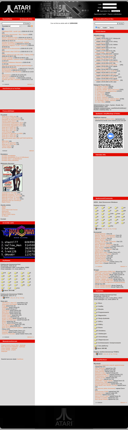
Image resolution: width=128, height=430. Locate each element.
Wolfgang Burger (100, 234)
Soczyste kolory (100, 393)
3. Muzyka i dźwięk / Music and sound (107, 89)
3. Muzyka (98, 309)
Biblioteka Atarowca (7, 163)
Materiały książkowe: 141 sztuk (12, 196)
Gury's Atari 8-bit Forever (10, 209)
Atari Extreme (6, 75)
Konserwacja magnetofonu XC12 (12, 125)
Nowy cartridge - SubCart (103, 52)
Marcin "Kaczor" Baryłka (102, 246)
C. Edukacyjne (100, 333)
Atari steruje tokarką (101, 399)
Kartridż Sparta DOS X (9, 121)
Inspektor (5, 332)
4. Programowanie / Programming (105, 91)
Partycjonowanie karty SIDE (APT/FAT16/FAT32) (17, 138)
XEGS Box (98, 394)
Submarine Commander (9, 304)
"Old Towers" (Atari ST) (9, 303)
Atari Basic (98, 37)
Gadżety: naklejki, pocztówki (104, 279)
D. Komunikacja (100, 336)
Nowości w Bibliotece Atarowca (12, 62)
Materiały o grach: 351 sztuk (11, 199)
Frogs (4, 306)
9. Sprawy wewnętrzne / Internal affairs (107, 99)
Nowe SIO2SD (99, 371)
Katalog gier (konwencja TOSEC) (12, 294)
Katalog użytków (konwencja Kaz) (105, 294)
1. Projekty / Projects (101, 86)
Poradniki (4, 115)
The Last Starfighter (8, 324)
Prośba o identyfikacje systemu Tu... (106, 77)
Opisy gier (4, 301)
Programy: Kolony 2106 (102, 276)
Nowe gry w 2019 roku (9, 129)
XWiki (3, 208)
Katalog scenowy (99, 205)
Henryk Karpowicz (101, 255)
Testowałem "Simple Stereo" (104, 380)
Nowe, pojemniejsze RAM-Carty (105, 271)
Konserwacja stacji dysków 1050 (12, 124)
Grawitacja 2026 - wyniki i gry (11, 31)
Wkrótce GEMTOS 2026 (9, 37)
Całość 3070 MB (8, 290)
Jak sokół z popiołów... (9, 78)
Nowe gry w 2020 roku (9, 127)
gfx (123, 210)
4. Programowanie (101, 312)
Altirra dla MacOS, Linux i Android (105, 71)
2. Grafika (98, 306)
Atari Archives (6, 213)
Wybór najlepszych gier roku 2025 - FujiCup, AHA (17, 54)
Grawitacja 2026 (100, 46)
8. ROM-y (98, 324)
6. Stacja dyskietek (101, 318)
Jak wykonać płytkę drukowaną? (105, 388)
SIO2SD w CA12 (100, 373)
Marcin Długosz (100, 240)
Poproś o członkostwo (115, 14)
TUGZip (22, 297)
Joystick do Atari (100, 377)
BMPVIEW (5, 141)
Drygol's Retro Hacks (8, 214)
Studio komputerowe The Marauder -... (107, 65)
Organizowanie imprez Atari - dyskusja (13, 345)
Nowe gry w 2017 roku (9, 130)
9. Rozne (98, 327)
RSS (30, 26)
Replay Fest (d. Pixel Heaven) (104, 55)
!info (111, 213)
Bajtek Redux (6, 202)
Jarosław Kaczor (100, 258)
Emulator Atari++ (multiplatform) (12, 159)
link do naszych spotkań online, (105, 119)
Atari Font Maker (100, 49)
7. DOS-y (98, 321)
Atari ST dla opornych (9, 143)
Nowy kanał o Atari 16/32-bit (11, 51)
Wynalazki (97, 363)
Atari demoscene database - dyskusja (13, 346)
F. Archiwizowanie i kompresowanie (107, 343)
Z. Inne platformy (101, 346)
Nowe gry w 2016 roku (9, 135)
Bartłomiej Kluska (100, 257)
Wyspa (4, 321)
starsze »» (30, 84)
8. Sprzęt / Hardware (101, 97)
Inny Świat (5, 330)
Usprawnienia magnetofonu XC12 (12, 122)
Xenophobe (5, 313)
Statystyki (4, 351)
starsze (31, 150)
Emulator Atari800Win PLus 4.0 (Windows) (15, 157)
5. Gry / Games (100, 92)
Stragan (96, 270)
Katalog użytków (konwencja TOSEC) (106, 352)
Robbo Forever (6, 315)
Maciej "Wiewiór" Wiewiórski (104, 244)
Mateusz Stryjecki (100, 238)
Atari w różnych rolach (102, 396)
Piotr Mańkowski (100, 243)
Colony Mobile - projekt (8, 350)
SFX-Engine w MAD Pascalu (11, 118)
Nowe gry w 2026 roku (9, 116)
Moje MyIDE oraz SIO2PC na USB (106, 385)
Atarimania (5, 211)
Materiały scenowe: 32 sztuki (11, 194)
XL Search (5, 216)
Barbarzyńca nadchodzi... (10, 68)
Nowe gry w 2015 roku (9, 136)
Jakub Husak (99, 251)
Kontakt (3, 219)
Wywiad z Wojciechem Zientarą (105, 237)
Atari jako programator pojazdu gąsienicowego (16, 65)
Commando (5, 310)
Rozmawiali (97, 232)
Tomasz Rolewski (100, 260)
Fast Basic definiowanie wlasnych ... (106, 74)
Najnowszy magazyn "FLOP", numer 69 (14, 45)
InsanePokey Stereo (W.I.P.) (104, 58)
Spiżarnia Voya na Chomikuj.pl (11, 200)
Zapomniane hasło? (100, 14)
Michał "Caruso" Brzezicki (103, 254)
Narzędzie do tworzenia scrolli (11, 119)
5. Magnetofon (100, 315)
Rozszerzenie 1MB (101, 382)
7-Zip (17, 297)
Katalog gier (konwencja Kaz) (10, 264)
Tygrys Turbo (99, 379)
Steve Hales (99, 263)
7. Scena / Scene (100, 96)
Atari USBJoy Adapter (102, 274)
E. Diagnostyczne (101, 339)
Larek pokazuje (7, 132)
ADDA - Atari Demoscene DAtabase (106, 202)
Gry (98, 27)
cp (123, 207)
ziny (110, 226)
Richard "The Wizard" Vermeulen (105, 241)
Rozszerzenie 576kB (101, 391)
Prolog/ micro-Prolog (101, 68)
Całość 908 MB (101, 348)
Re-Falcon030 (6, 70)
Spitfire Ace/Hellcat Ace (9, 320)
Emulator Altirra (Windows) (10, 160)
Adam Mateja (99, 247)
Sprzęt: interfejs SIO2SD (103, 287)
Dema (112, 27)
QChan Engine (6, 147)
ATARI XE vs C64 (100, 40)
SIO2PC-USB (99, 370)
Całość (6, 297)
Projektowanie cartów (102, 376)
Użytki (105, 27)
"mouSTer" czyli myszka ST (103, 273)
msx (117, 216)
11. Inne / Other (100, 102)
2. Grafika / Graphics (101, 88)
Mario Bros (5, 312)
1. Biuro (98, 303)
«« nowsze (98, 266)
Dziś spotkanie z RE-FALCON (11, 71)
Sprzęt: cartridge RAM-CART (104, 281)
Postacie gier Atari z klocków (11, 79)
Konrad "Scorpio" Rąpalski (103, 249)
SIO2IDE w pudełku (101, 397)
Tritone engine (6, 146)
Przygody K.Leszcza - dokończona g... (107, 61)
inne (17, 288)
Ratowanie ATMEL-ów (102, 374)
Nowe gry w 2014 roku (9, 144)
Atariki (4, 206)
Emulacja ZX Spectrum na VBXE (12, 133)
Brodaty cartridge (7, 58)
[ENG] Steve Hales (101, 252)
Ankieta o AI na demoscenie (11, 48)
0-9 (3, 273)
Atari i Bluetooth (100, 368)
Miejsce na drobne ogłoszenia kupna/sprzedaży (110, 282)
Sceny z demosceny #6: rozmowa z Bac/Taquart (17, 39)
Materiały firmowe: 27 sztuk (10, 197)
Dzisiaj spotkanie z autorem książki (13, 59)
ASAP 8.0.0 (5, 76)
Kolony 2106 (6, 316)
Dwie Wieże (5, 326)
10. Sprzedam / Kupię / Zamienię (105, 100)
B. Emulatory (100, 330)
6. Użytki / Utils (99, 94)
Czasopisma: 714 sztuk (9, 192)
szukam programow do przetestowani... (107, 80)
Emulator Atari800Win (9, 155)
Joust (3, 309)
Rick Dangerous (100, 43)
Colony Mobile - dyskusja (9, 348)
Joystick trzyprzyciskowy (102, 384)
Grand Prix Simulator (8, 334)
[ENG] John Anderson (102, 261)
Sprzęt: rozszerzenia (101, 277)
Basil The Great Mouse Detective (12, 327)
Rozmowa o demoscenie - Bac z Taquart (14, 34)
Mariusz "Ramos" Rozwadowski (105, 235)
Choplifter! (5, 307)
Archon (4, 323)
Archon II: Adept (7, 318)
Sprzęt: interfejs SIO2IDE (103, 285)
